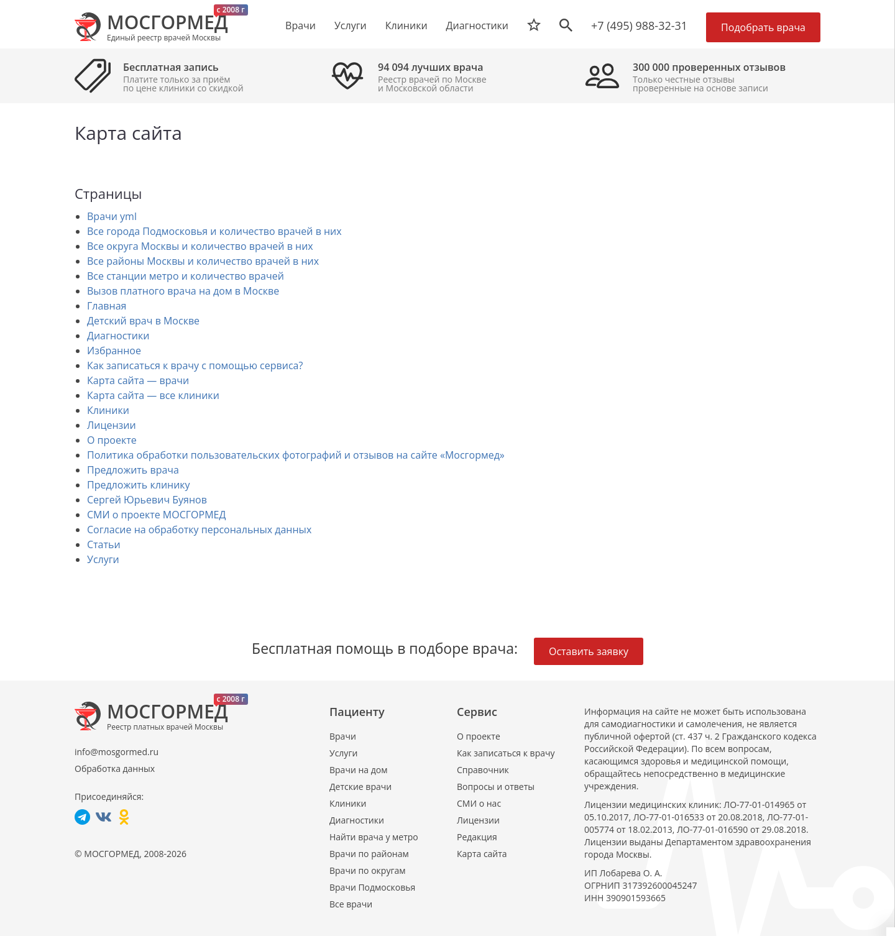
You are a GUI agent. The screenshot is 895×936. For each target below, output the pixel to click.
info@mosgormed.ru (116, 752)
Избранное (114, 350)
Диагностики (477, 25)
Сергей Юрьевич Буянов (147, 500)
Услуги (103, 559)
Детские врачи (360, 786)
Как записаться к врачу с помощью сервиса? (195, 365)
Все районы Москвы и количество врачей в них (203, 261)
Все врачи (350, 904)
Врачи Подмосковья (372, 887)
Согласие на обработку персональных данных (199, 529)
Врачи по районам (369, 854)
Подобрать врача (763, 27)
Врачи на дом (358, 770)
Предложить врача (133, 470)
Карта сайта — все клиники (153, 395)
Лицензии (111, 425)
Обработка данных (115, 768)
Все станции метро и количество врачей (185, 276)
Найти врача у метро (373, 837)
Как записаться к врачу (506, 753)
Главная (106, 306)
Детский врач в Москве (143, 321)
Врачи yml (112, 216)
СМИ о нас (479, 803)
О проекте (112, 440)
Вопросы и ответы (496, 786)
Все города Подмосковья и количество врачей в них (214, 231)
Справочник (483, 770)
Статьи (104, 544)
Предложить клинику (138, 485)
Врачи (342, 736)
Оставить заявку (588, 651)
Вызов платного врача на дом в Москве (183, 291)
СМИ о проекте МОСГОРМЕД (156, 514)
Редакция (477, 837)
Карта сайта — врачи (138, 380)
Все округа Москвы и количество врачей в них (200, 246)
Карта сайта (482, 854)
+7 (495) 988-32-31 (639, 25)
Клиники (108, 410)
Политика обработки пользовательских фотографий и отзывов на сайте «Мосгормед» (296, 455)
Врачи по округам (367, 870)
